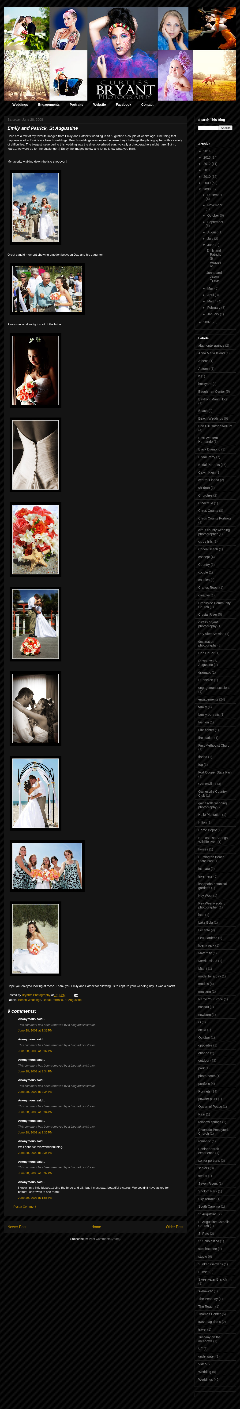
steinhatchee (207, 1249)
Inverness (205, 876)
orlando (203, 1053)
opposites (205, 1045)
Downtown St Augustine (208, 663)
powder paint (207, 1099)
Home (96, 1227)
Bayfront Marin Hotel (213, 399)
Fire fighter (206, 730)
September (215, 222)
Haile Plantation (209, 815)
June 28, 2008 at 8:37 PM (35, 1173)
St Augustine (73, 1000)
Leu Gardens (207, 938)
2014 (207, 151)
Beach (203, 411)
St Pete (203, 1233)
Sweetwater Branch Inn (215, 1279)
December (214, 195)
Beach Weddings (29, 1000)
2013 (207, 157)
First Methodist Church (214, 745)
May (210, 288)
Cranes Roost (208, 587)
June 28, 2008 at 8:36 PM (35, 1153)
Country (204, 565)
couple (203, 572)
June (211, 245)
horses (203, 849)
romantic (204, 1141)
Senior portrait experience (208, 1151)
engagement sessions (214, 688)
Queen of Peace (210, 1106)
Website (99, 104)
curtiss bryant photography (208, 624)
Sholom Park (207, 1191)
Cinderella (205, 503)
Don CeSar (206, 653)
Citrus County (208, 510)
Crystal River (207, 614)
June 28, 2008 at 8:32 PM (35, 1051)
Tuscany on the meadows (209, 1339)
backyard (205, 384)
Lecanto (204, 930)
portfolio (204, 1084)
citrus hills (205, 541)
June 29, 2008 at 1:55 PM (35, 1197)
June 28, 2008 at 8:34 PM (35, 1071)
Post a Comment (24, 1206)
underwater (206, 1356)
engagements (208, 699)
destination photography (207, 643)
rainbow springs (209, 1122)
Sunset (203, 1272)
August (212, 232)
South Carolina (209, 1206)
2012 (207, 164)
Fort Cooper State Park (215, 772)
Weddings (20, 104)
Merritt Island (207, 961)
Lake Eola (205, 922)
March (212, 301)
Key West (205, 895)
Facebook (123, 104)
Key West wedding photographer (211, 905)
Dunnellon (205, 680)
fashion (203, 722)
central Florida (208, 480)
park (201, 1068)
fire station (206, 738)
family (202, 707)
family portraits (209, 714)
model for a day (209, 976)
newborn (204, 1015)
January (213, 314)
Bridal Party (206, 457)
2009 (207, 183)
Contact (147, 104)
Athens (203, 361)
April (211, 295)
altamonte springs (211, 345)
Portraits (76, 104)
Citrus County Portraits (214, 518)
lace (201, 915)
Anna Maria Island (211, 353)
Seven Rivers (208, 1183)
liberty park (206, 945)
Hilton (202, 822)
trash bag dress (209, 1322)
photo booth (207, 1076)
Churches (205, 495)
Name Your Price (210, 999)
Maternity (205, 953)
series (202, 1176)
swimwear (205, 1291)
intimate (204, 869)
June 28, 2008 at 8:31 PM (35, 1030)
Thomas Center (209, 1314)
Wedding (204, 1372)
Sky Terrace (207, 1199)
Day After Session (211, 634)
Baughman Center (211, 391)
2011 (207, 170)
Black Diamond (209, 449)
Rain (201, 1114)
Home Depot (207, 830)
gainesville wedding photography (212, 805)
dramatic (204, 672)
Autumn (204, 368)
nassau (203, 1007)
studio (202, 1256)
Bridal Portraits (53, 1000)
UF (200, 1349)
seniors (203, 1168)
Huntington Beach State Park (211, 859)
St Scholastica (208, 1241)
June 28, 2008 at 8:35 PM (35, 1132)
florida (202, 757)
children (204, 488)
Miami (202, 968)
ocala (202, 1030)
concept (204, 557)
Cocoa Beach (208, 549)
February (214, 307)
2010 (207, 176)
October (213, 215)
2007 (207, 322)
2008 (207, 189)
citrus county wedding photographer (214, 532)
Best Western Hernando (208, 440)
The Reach (206, 1306)
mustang (204, 991)
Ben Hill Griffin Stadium (215, 426)
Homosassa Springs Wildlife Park (213, 840)
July (210, 238)
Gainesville (206, 784)
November (214, 205)
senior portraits (209, 1160)
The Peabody (208, 1299)
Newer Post (17, 1227)
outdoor (203, 1060)
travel (202, 1329)
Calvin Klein (207, 472)
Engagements (49, 104)
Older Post (174, 1227)
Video (202, 1364)
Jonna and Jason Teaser (214, 277)
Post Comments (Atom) (104, 1239)
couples (204, 580)
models (203, 984)
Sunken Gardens (210, 1264)
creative (204, 595)
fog (200, 764)
